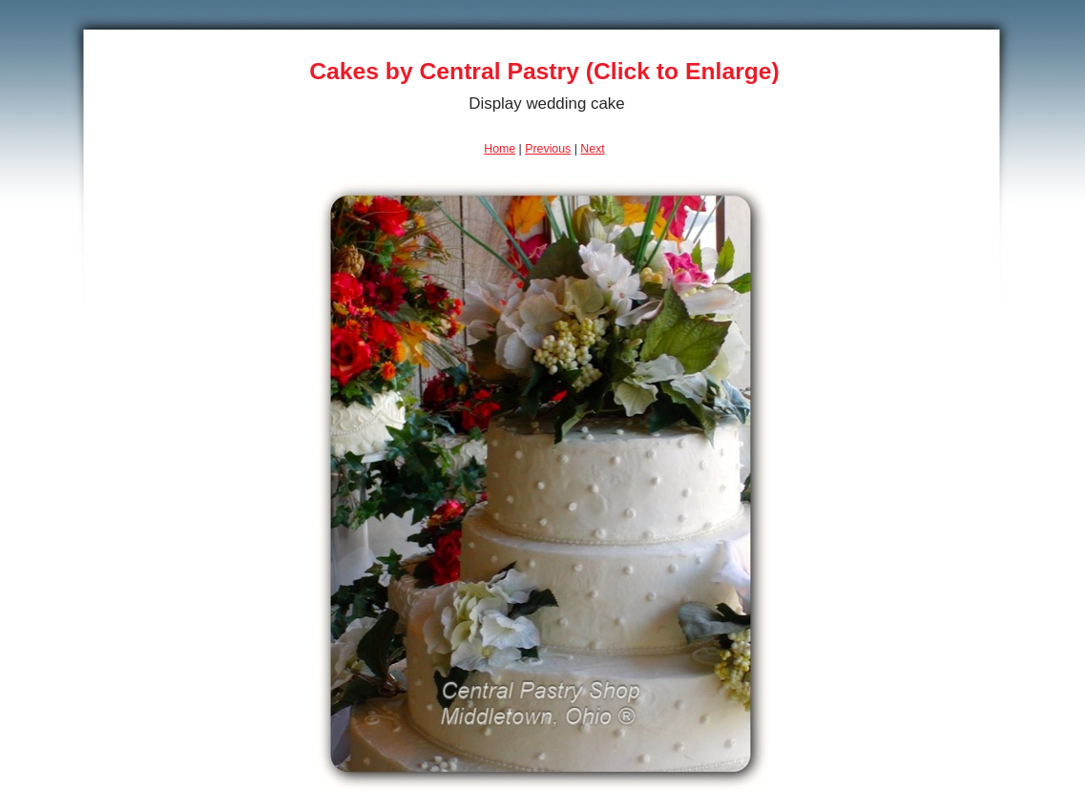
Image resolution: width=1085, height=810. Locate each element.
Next (592, 149)
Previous (548, 149)
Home (499, 149)
